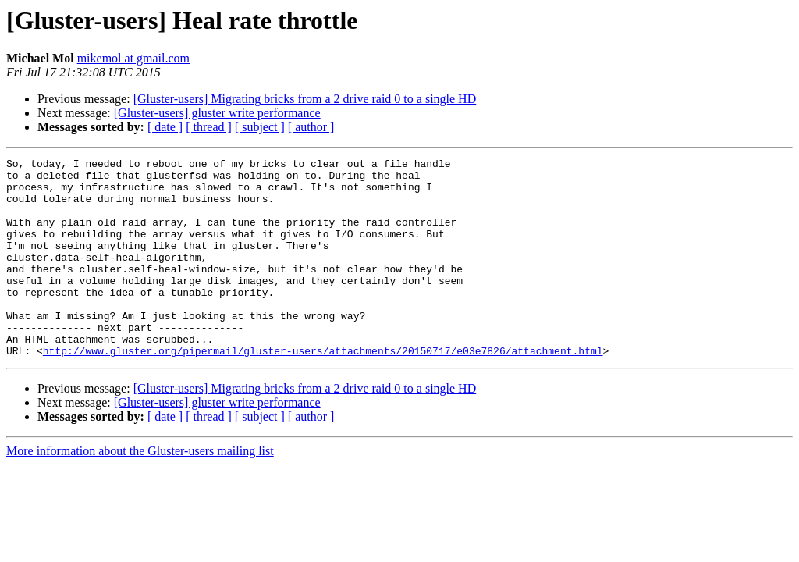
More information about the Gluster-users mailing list (140, 490)
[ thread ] (209, 126)
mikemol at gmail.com (133, 58)
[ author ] (311, 126)
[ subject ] (260, 126)
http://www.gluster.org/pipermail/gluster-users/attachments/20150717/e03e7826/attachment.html (323, 390)
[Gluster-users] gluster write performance (217, 112)
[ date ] (165, 126)
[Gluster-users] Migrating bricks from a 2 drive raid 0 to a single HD (305, 98)
